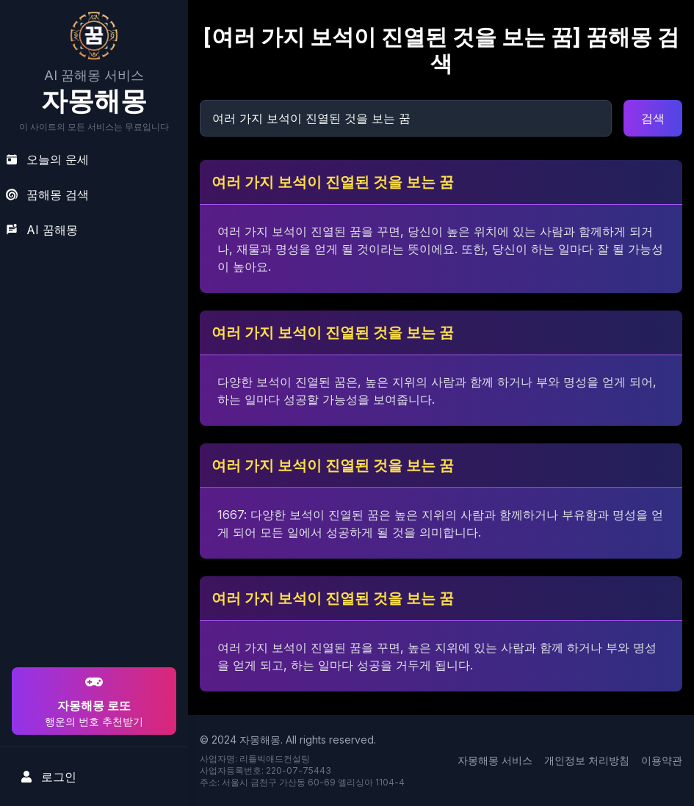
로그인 (48, 776)
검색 (653, 118)
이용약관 (661, 760)
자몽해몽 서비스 (495, 760)
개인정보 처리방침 (586, 760)
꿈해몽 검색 (47, 194)
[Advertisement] (92, 569)
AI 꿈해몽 (42, 229)
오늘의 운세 (47, 159)
